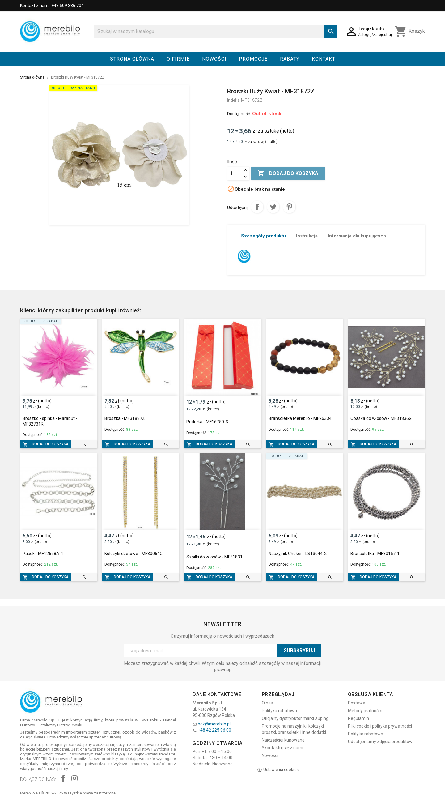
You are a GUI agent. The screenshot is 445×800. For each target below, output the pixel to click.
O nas (267, 702)
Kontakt (323, 59)
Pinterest (289, 207)
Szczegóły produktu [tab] (263, 236)
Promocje (253, 59)
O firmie (178, 59)
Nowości (214, 59)
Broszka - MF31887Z (124, 418)
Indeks (233, 100)
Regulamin (358, 718)
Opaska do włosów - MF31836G (381, 418)
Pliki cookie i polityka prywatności (380, 726)
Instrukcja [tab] (307, 236)
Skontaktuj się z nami (282, 747)
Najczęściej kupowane (283, 740)
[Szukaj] (215, 31)
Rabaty (289, 59)
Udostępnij (257, 207)
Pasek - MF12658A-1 (43, 553)
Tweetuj (273, 207)
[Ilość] (234, 173)
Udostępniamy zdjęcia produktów (380, 741)
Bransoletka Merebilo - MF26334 (300, 418)
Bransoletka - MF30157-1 (375, 553)
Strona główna (132, 59)
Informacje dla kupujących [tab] (357, 236)
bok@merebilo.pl (214, 723)
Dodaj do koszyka (287, 173)
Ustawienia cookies (278, 769)
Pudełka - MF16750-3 (207, 421)
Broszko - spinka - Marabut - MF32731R (50, 421)
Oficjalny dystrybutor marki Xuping (295, 718)
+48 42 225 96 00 (214, 730)
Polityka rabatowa (279, 710)
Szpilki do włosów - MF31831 (214, 556)
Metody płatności (365, 710)
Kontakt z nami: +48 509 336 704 (52, 5)
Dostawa (356, 702)
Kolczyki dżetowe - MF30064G (133, 553)
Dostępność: (239, 113)
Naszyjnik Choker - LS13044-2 (298, 553)
